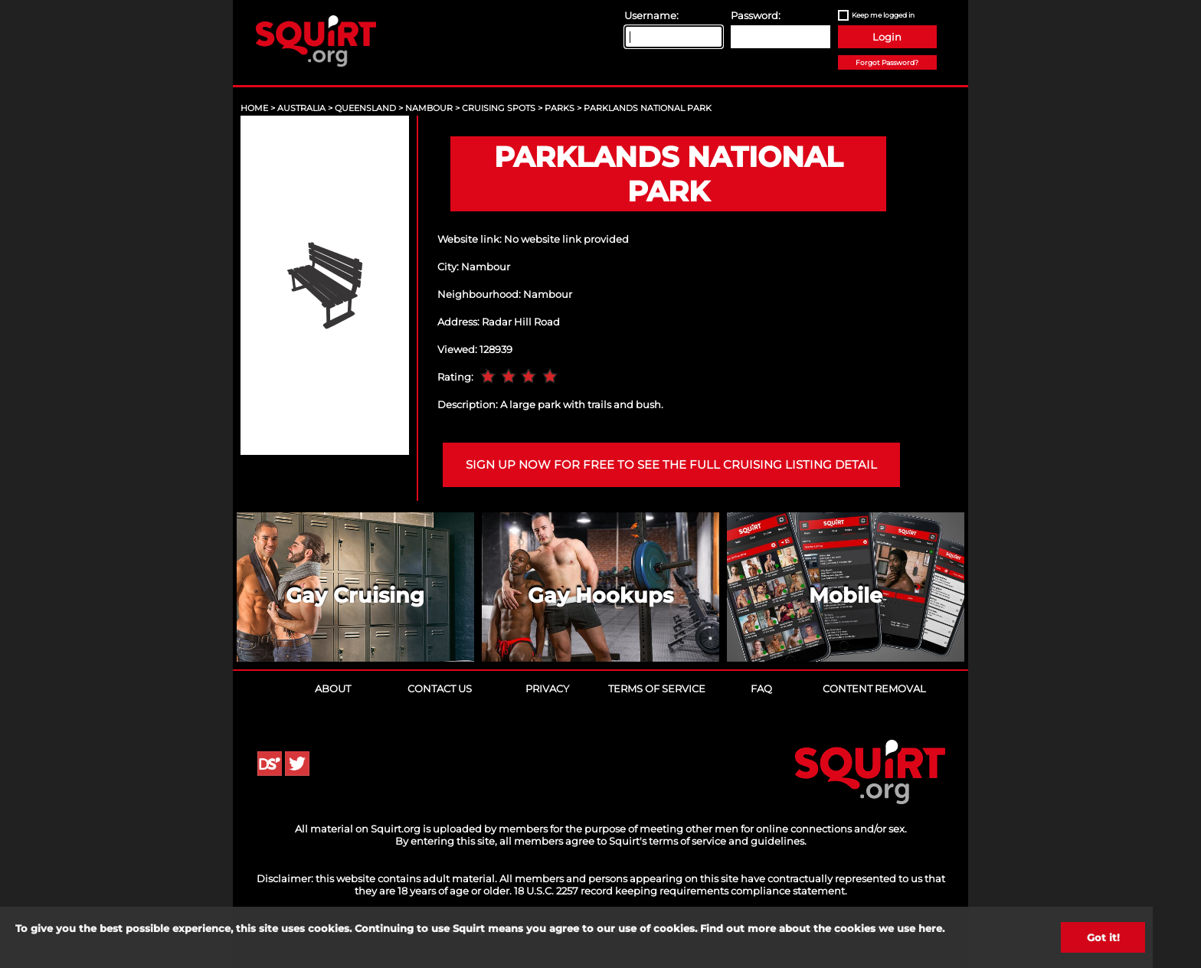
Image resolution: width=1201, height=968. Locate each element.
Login (887, 37)
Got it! (1103, 937)
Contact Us (439, 688)
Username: (651, 15)
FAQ (761, 688)
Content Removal (874, 688)
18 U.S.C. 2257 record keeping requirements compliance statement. (680, 891)
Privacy (547, 688)
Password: (755, 15)
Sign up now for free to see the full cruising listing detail (671, 465)
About (333, 688)
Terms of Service (656, 688)
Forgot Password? (887, 62)
